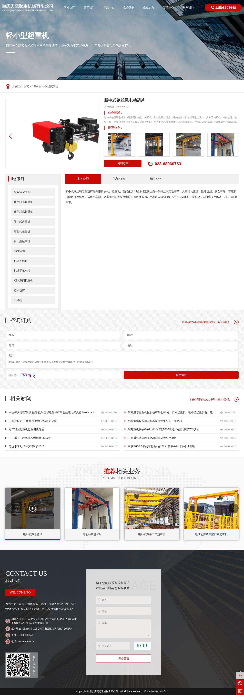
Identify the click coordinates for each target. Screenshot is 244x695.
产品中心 (109, 7)
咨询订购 (123, 163)
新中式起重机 (22, 221)
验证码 (12, 375)
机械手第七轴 (22, 270)
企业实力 (148, 7)
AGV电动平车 (22, 192)
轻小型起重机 (51, 86)
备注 (11, 355)
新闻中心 (168, 7)
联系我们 (188, 7)
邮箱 (11, 345)
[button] (95, 136)
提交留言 (181, 375)
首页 (26, 86)
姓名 (11, 335)
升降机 (18, 300)
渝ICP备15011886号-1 (156, 691)
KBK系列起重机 (23, 280)
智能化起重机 (22, 231)
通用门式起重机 (23, 201)
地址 (130, 345)
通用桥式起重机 (23, 211)
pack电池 (19, 251)
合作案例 (128, 7)
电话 (130, 335)
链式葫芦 (19, 290)
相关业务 (156, 178)
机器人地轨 (20, 260)
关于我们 (89, 7)
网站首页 (69, 7)
